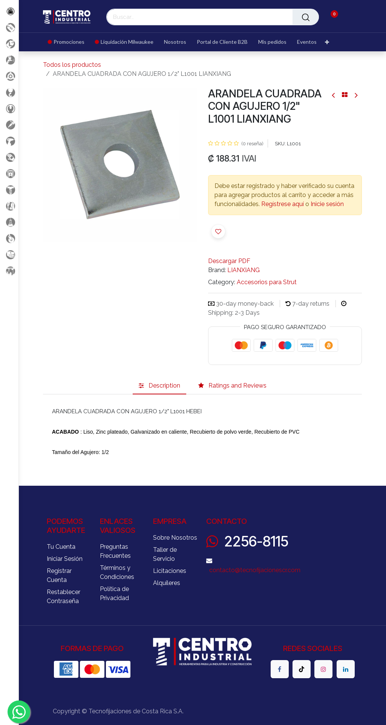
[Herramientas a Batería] (9, 141)
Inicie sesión (327, 204)
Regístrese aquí (282, 204)
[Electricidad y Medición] (9, 173)
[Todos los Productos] (9, 11)
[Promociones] (9, 27)
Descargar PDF (229, 261)
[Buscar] (306, 17)
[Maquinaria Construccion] (9, 271)
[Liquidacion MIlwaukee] (9, 43)
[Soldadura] (9, 254)
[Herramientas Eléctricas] (9, 125)
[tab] (159, 386)
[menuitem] (69, 42)
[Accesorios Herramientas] (9, 76)
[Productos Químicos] (9, 222)
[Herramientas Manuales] (9, 108)
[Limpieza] (9, 206)
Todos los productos (72, 64)
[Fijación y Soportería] (9, 190)
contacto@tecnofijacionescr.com (254, 570)
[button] (218, 231)
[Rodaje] (9, 238)
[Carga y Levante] (9, 92)
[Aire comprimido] (9, 60)
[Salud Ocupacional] (9, 157)
